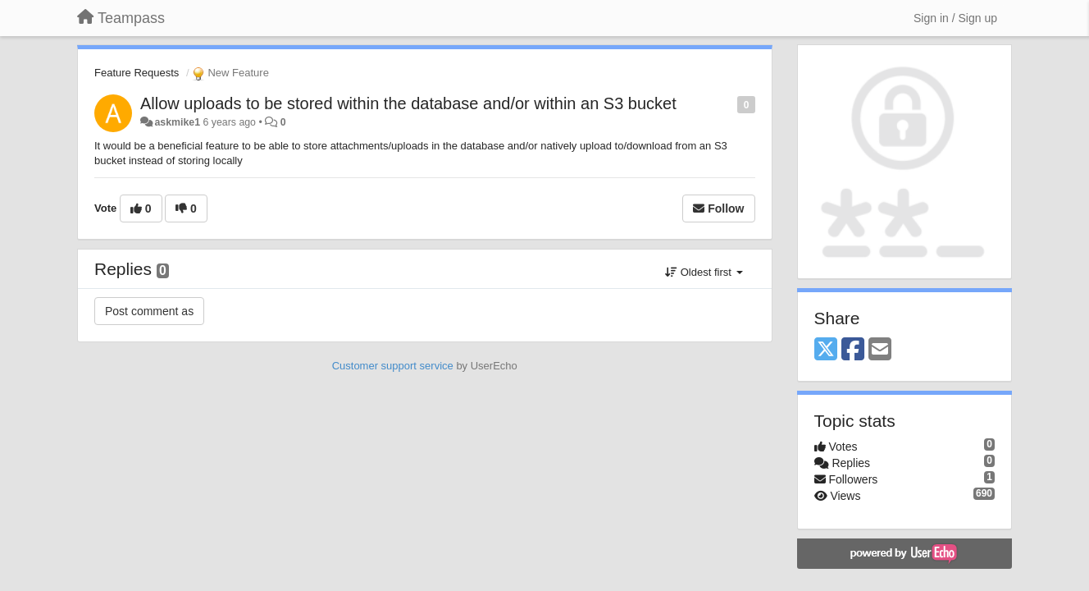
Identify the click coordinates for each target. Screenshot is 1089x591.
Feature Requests (136, 72)
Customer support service (392, 366)
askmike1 (177, 122)
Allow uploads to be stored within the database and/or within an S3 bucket (408, 103)
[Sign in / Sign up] (955, 18)
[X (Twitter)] (825, 350)
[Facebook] (852, 350)
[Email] (879, 350)
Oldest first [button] (703, 272)
